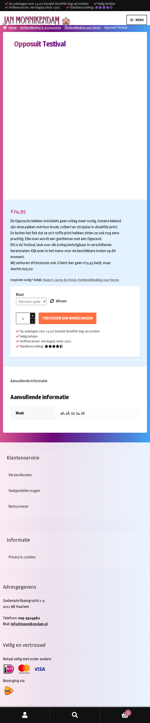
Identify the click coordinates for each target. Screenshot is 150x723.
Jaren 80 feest (65, 280)
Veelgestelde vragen (24, 490)
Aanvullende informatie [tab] (28, 381)
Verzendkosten (20, 475)
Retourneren (18, 506)
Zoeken (75, 715)
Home (13, 27)
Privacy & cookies (22, 557)
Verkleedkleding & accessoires (40, 27)
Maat (20, 294)
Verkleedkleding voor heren (82, 27)
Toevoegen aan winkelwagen (67, 318)
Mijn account (25, 715)
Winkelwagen (115, 712)
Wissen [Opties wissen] (61, 301)
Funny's (48, 280)
